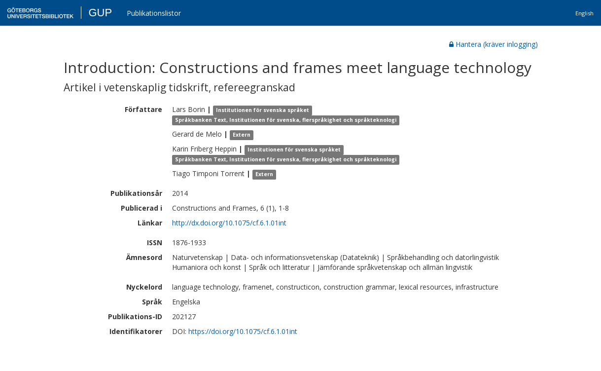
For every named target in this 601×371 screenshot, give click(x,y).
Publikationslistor (154, 13)
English (584, 13)
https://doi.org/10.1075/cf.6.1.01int (242, 331)
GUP (100, 12)
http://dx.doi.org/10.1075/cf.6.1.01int (229, 222)
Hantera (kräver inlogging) (493, 44)
